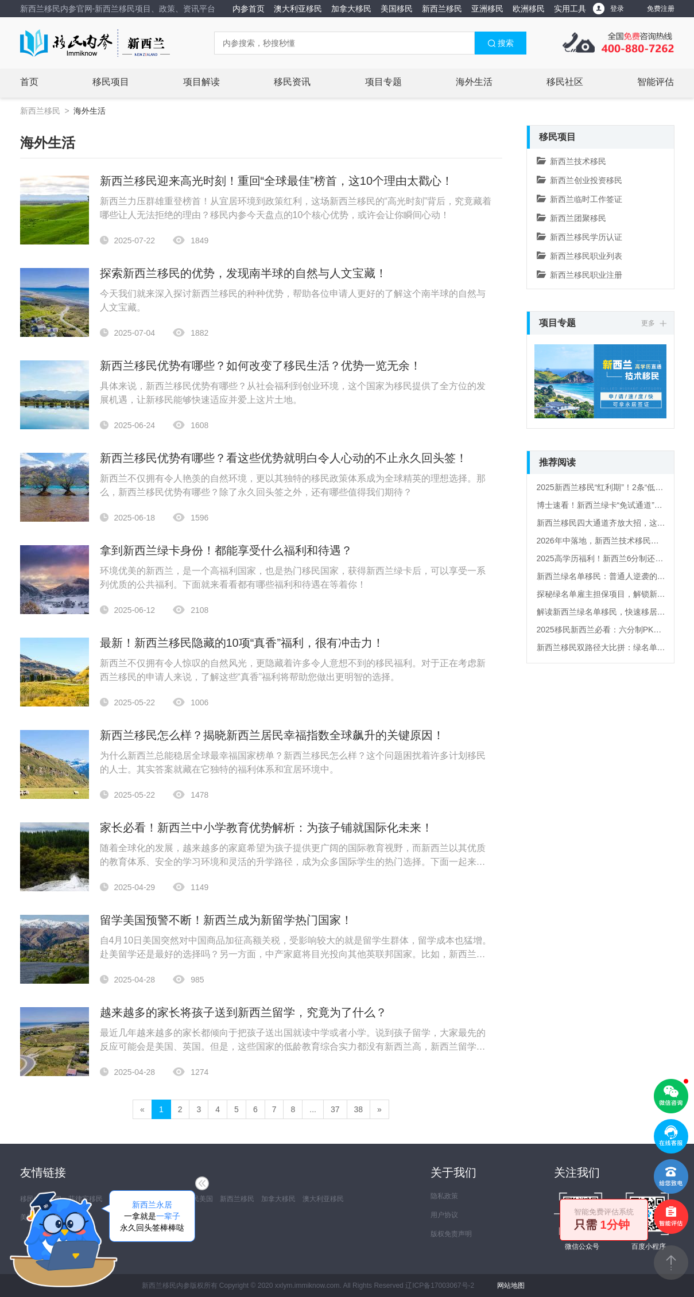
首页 (29, 82)
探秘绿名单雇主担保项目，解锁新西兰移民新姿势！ (601, 594)
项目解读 (201, 82)
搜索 (500, 43)
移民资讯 (292, 82)
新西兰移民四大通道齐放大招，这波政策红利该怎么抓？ (601, 522)
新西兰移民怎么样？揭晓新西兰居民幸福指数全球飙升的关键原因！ (272, 735)
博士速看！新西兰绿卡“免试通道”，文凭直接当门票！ (601, 505)
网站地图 (511, 1286)
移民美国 (199, 1199)
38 (358, 1109)
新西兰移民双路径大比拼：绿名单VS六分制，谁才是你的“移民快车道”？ (601, 647)
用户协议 (444, 1215)
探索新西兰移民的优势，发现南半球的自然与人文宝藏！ (243, 273)
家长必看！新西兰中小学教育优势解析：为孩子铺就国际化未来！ (266, 827)
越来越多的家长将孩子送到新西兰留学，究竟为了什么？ (243, 1012)
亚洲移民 (487, 8)
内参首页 (248, 8)
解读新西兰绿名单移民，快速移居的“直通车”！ (601, 611)
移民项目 (110, 82)
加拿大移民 (351, 8)
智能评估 (655, 82)
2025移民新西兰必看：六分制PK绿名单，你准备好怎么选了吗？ (601, 629)
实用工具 (570, 8)
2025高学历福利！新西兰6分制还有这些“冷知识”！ (601, 558)
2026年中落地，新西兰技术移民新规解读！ (601, 540)
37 (335, 1109)
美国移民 (397, 8)
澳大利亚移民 (298, 8)
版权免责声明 (451, 1234)
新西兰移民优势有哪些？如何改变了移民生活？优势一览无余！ (260, 365)
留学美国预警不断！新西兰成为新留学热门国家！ (226, 920)
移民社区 (564, 82)
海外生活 (474, 82)
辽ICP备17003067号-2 (439, 1286)
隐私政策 (444, 1196)
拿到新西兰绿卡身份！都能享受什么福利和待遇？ (226, 550)
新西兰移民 (442, 8)
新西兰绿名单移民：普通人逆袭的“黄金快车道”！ (601, 576)
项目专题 (383, 82)
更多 (653, 323)
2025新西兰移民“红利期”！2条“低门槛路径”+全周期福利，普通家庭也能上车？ (601, 487)
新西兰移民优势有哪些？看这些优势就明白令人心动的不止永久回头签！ (283, 458)
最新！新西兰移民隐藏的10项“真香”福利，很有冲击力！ (242, 642)
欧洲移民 (529, 8)
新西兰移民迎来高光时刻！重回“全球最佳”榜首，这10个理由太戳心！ (276, 180)
